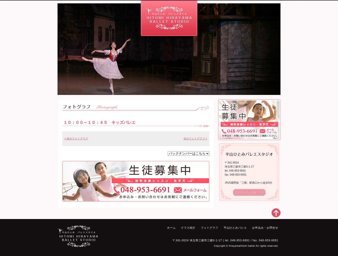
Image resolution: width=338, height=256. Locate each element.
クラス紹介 (90, 8)
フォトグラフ (121, 8)
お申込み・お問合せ (246, 8)
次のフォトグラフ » (195, 138)
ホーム (65, 8)
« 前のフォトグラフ (76, 138)
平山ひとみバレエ (214, 8)
